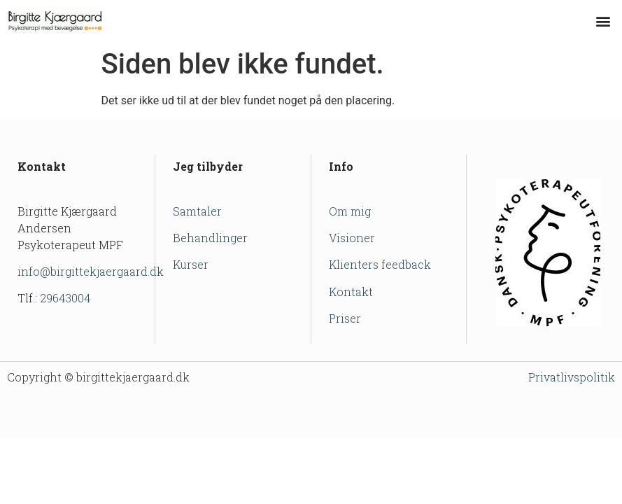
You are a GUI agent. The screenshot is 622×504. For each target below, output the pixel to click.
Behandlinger (210, 237)
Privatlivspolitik (571, 377)
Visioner (352, 237)
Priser (345, 318)
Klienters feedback (380, 264)
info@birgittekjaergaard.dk (90, 271)
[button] (603, 21)
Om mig (350, 211)
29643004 (65, 297)
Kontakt (351, 291)
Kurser (190, 264)
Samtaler (197, 211)
